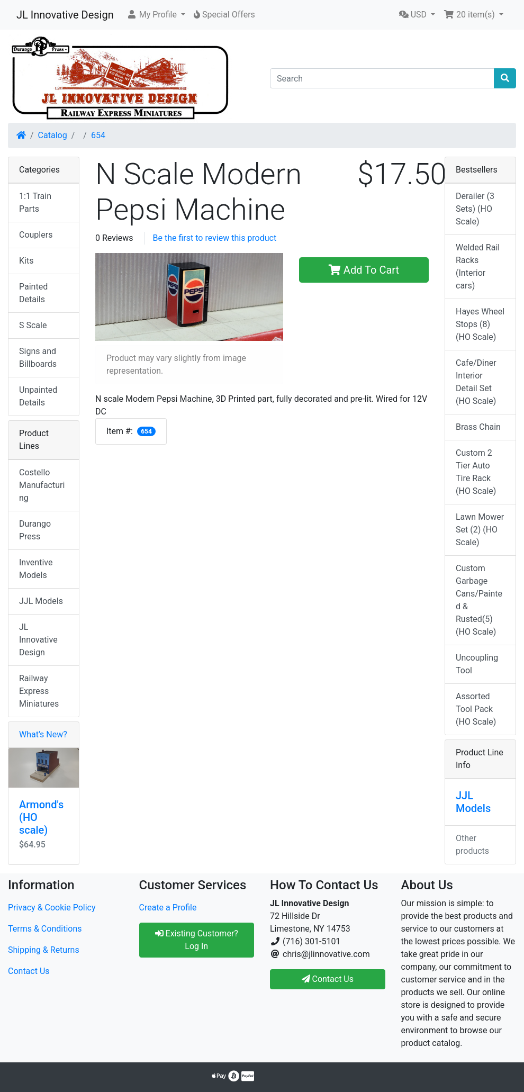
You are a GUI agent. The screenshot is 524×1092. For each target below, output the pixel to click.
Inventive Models (35, 568)
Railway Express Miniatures (39, 691)
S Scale (33, 325)
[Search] (382, 78)
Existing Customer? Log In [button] (196, 939)
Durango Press (35, 530)
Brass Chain (478, 427)
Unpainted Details (38, 396)
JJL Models (41, 601)
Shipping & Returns (43, 950)
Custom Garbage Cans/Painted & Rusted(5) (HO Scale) (479, 600)
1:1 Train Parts (35, 202)
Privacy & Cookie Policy (52, 908)
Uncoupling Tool (477, 664)
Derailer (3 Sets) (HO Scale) (475, 209)
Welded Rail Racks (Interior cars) (478, 266)
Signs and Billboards (38, 357)
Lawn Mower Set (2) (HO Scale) (480, 529)
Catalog (52, 135)
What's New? (43, 734)
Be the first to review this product (215, 238)
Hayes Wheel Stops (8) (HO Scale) (480, 324)
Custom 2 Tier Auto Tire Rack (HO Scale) (476, 472)
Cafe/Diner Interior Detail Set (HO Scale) (476, 382)
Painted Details (33, 293)
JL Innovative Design (65, 14)
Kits (26, 261)
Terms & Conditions (45, 929)
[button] (155, 14)
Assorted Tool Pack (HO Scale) (476, 709)
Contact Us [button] (328, 979)
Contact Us (29, 971)
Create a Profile (168, 908)
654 (98, 135)
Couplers (35, 235)
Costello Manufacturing (42, 485)
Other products (472, 844)
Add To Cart (364, 270)
